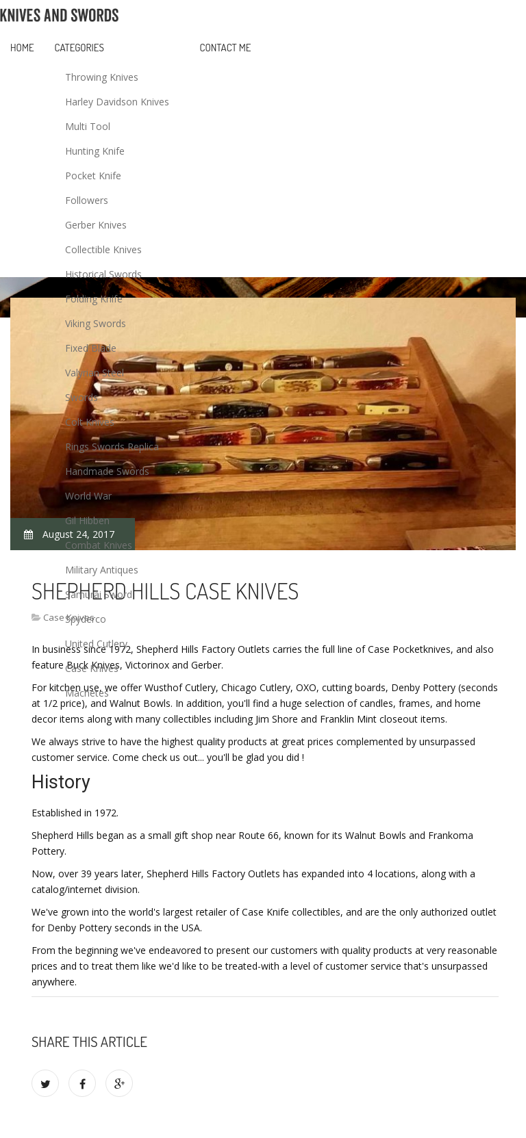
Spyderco (85, 618)
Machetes (87, 692)
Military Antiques (101, 569)
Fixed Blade (90, 347)
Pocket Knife (93, 175)
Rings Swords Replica (112, 446)
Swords (81, 397)
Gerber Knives (96, 224)
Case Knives (91, 668)
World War (88, 495)
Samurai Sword (98, 594)
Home (22, 47)
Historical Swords (103, 274)
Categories (79, 47)
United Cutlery (96, 643)
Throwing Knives (101, 76)
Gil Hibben (87, 520)
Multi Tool (87, 126)
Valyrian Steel (94, 372)
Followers (86, 200)
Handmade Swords (107, 471)
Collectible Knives (103, 249)
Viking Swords (95, 323)
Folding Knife (94, 298)
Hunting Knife (95, 150)
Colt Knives (89, 421)
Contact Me (225, 47)
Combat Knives (98, 545)
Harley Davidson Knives (117, 101)
